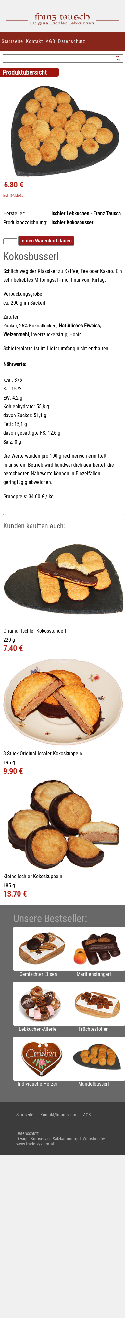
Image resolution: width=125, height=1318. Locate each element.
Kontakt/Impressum (58, 1114)
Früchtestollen (94, 1029)
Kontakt (34, 41)
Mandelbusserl (93, 1084)
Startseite (12, 41)
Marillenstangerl (94, 974)
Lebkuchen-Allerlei (38, 1029)
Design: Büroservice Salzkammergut (48, 1138)
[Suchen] (117, 58)
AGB (50, 41)
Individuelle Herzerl (38, 1084)
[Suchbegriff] (63, 58)
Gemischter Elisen (38, 974)
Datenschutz (71, 41)
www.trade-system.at (35, 1143)
